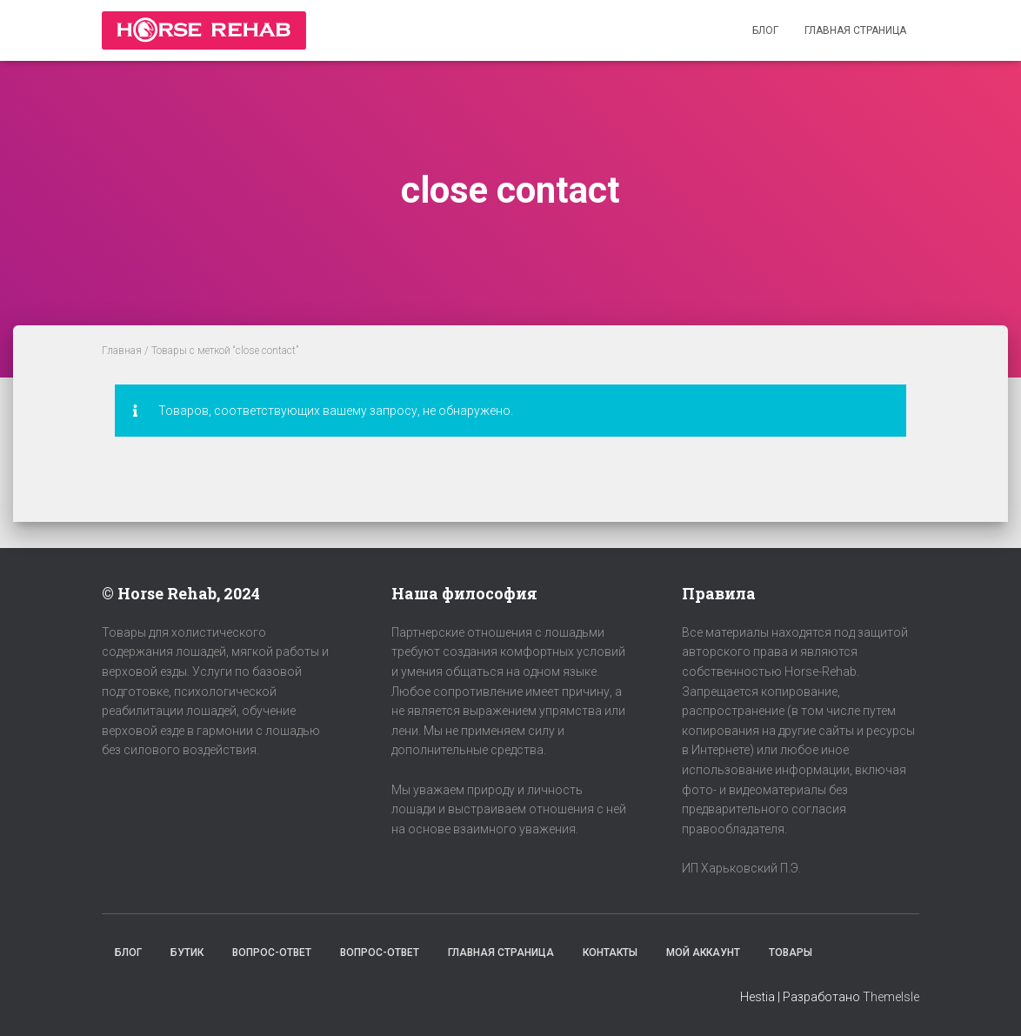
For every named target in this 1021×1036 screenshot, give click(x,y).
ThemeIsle (891, 997)
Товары (790, 952)
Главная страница (855, 30)
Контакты (610, 952)
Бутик (187, 952)
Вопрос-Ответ (271, 952)
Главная (122, 350)
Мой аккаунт (703, 952)
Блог (765, 30)
